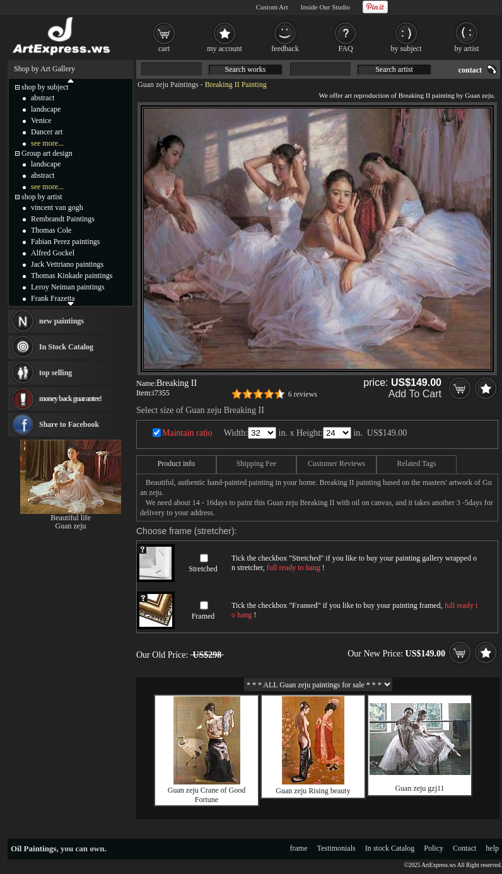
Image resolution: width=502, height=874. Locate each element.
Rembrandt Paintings (63, 218)
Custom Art (272, 7)
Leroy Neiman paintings (68, 287)
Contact (464, 848)
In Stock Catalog (66, 346)
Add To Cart (414, 393)
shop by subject (45, 87)
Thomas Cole (51, 230)
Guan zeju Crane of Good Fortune (206, 795)
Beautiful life (70, 517)
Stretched (203, 568)
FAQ (345, 48)
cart (164, 48)
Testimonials (336, 848)
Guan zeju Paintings (168, 84)
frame (299, 848)
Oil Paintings (34, 848)
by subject (406, 48)
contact (470, 70)
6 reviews (302, 394)
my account (224, 48)
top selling (55, 372)
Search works (245, 69)
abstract (42, 97)
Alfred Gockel (52, 252)
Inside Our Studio (325, 7)
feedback (284, 48)
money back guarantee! (70, 398)
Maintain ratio (187, 433)
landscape (46, 109)
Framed (203, 616)
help (492, 848)
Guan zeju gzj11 (419, 788)
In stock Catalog (390, 848)
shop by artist (41, 196)
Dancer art (46, 131)
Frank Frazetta (53, 298)
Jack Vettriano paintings (67, 264)
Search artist (394, 69)
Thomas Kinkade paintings (71, 275)
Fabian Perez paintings (65, 241)
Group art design (47, 153)
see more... (47, 143)
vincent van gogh (57, 207)
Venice (41, 120)
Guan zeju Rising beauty (313, 790)
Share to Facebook (69, 424)
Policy (433, 848)
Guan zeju (70, 525)
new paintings (61, 321)
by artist (467, 48)
